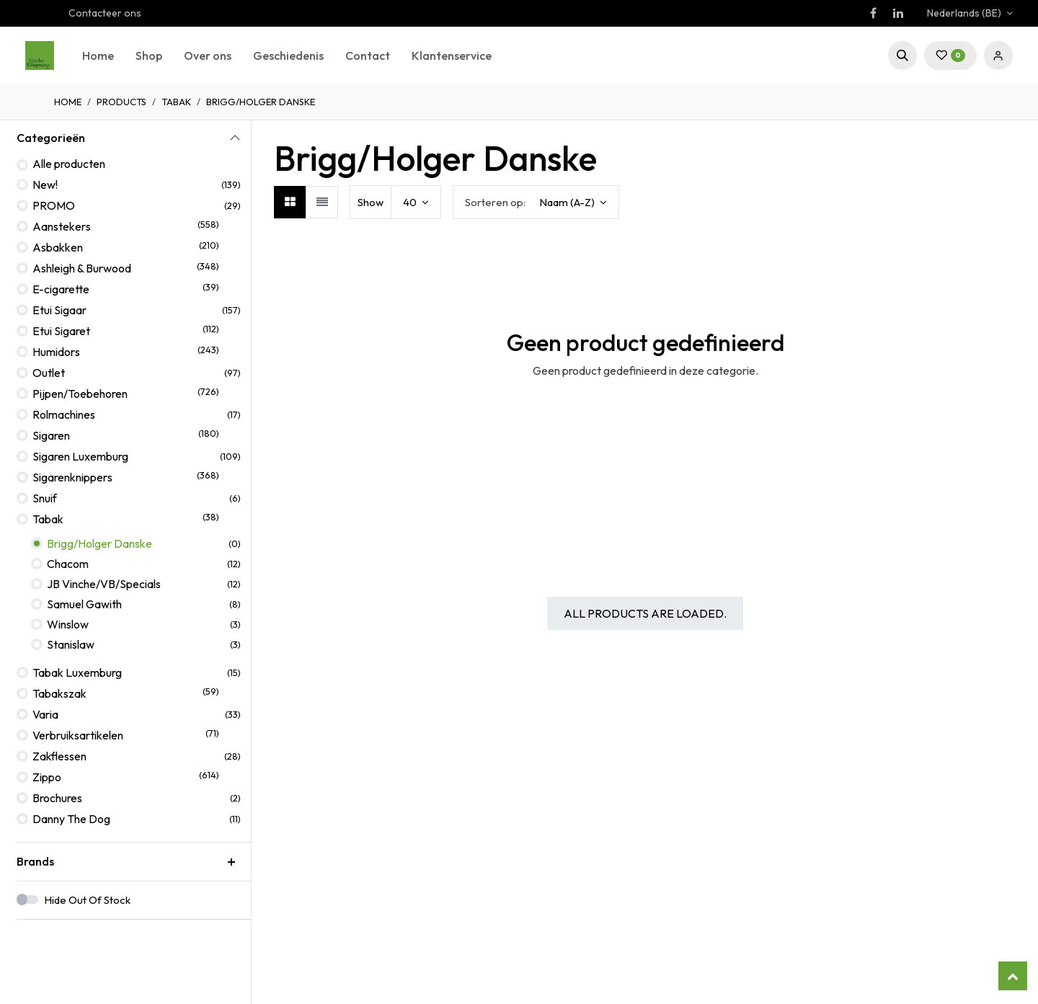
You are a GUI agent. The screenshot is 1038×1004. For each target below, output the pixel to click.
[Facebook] (872, 13)
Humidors (56, 352)
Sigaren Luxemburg (80, 456)
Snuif (44, 498)
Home (67, 101)
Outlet (48, 372)
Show (370, 202)
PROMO (53, 205)
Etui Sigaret (61, 331)
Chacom (68, 563)
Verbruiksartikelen (77, 735)
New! (45, 184)
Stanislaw (70, 644)
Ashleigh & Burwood (81, 268)
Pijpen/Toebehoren (80, 393)
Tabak (176, 101)
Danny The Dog (71, 819)
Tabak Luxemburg (77, 672)
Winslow (68, 624)
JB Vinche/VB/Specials (104, 584)
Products (121, 101)
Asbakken (57, 247)
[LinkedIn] (898, 13)
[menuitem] (98, 55)
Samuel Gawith (84, 604)
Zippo (46, 777)
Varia (45, 714)
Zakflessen (59, 756)
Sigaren (51, 435)
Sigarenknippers (72, 477)
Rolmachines (63, 414)
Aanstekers (61, 226)
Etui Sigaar (59, 310)
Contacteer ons (104, 12)
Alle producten (68, 163)
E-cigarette (60, 289)
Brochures (57, 798)
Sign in (998, 55)
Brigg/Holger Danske (99, 543)
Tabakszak (59, 693)
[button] (902, 55)
